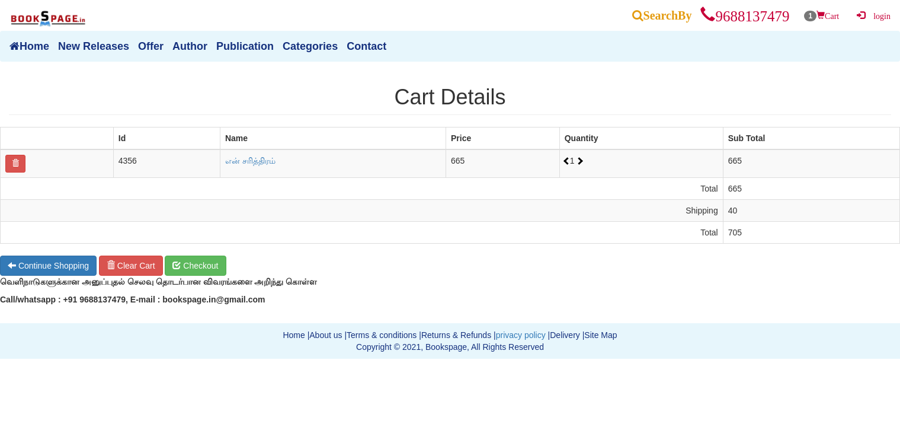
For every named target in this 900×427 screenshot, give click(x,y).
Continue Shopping (48, 265)
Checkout (195, 265)
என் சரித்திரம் (250, 160)
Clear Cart (131, 265)
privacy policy (521, 335)
